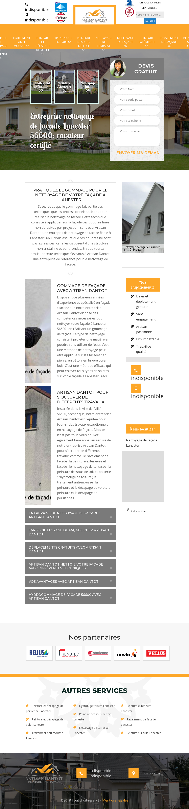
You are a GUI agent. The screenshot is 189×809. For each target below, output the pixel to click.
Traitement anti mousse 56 (21, 42)
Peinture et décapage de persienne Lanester (45, 708)
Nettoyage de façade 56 (125, 42)
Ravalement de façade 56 (169, 42)
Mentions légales (115, 800)
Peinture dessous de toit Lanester (92, 716)
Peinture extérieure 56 (147, 42)
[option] (41, 87)
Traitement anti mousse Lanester (44, 735)
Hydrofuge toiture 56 (63, 40)
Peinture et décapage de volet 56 (42, 46)
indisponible (37, 7)
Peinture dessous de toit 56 (84, 44)
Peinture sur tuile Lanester (141, 733)
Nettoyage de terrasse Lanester (91, 730)
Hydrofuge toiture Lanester (94, 706)
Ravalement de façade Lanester (138, 722)
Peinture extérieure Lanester (136, 708)
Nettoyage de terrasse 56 (103, 44)
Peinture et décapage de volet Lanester (45, 722)
